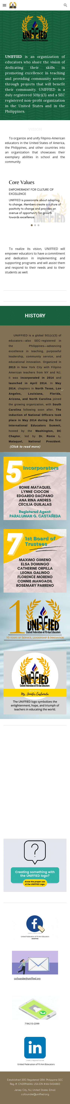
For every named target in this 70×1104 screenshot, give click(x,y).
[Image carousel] (35, 202)
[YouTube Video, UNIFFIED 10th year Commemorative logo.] (35, 755)
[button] (4, 5)
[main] (35, 84)
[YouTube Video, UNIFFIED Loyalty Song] (35, 808)
